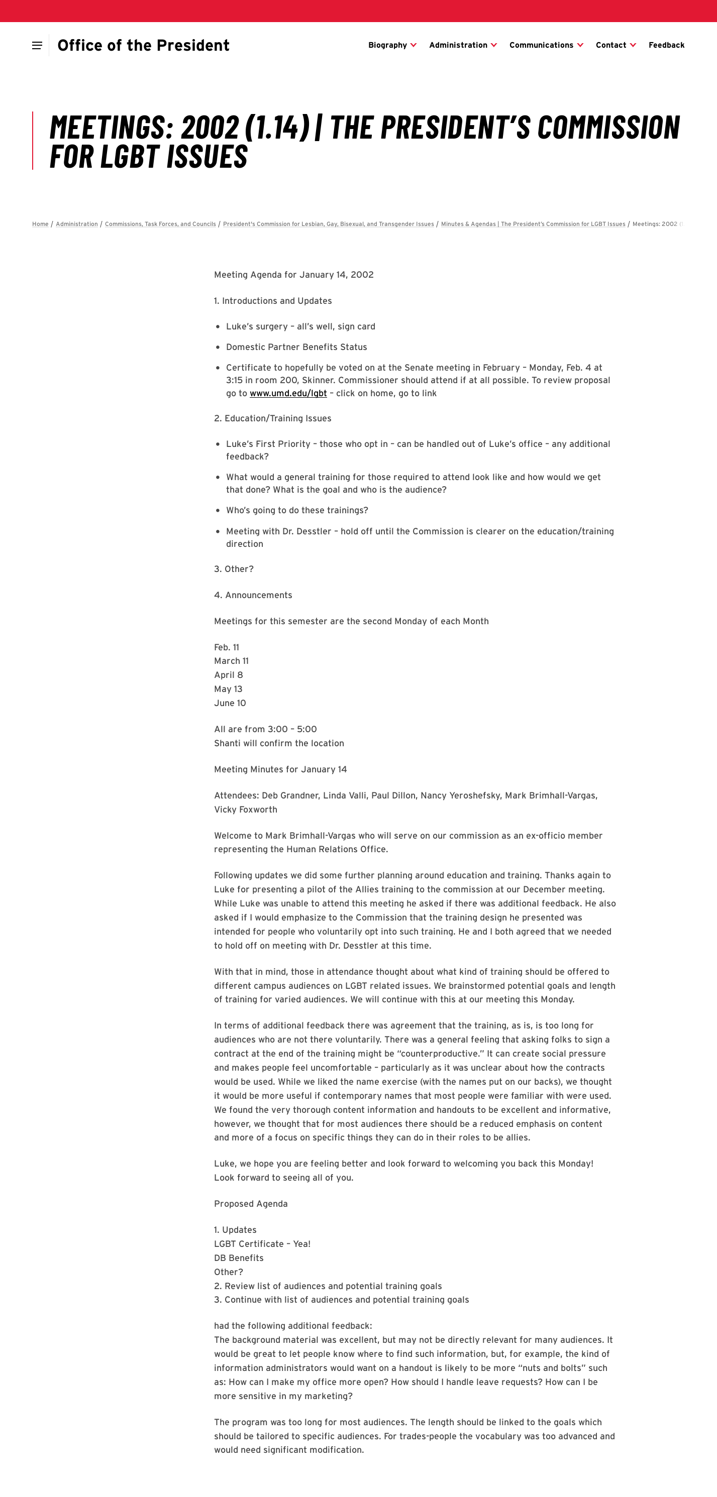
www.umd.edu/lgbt (288, 393)
